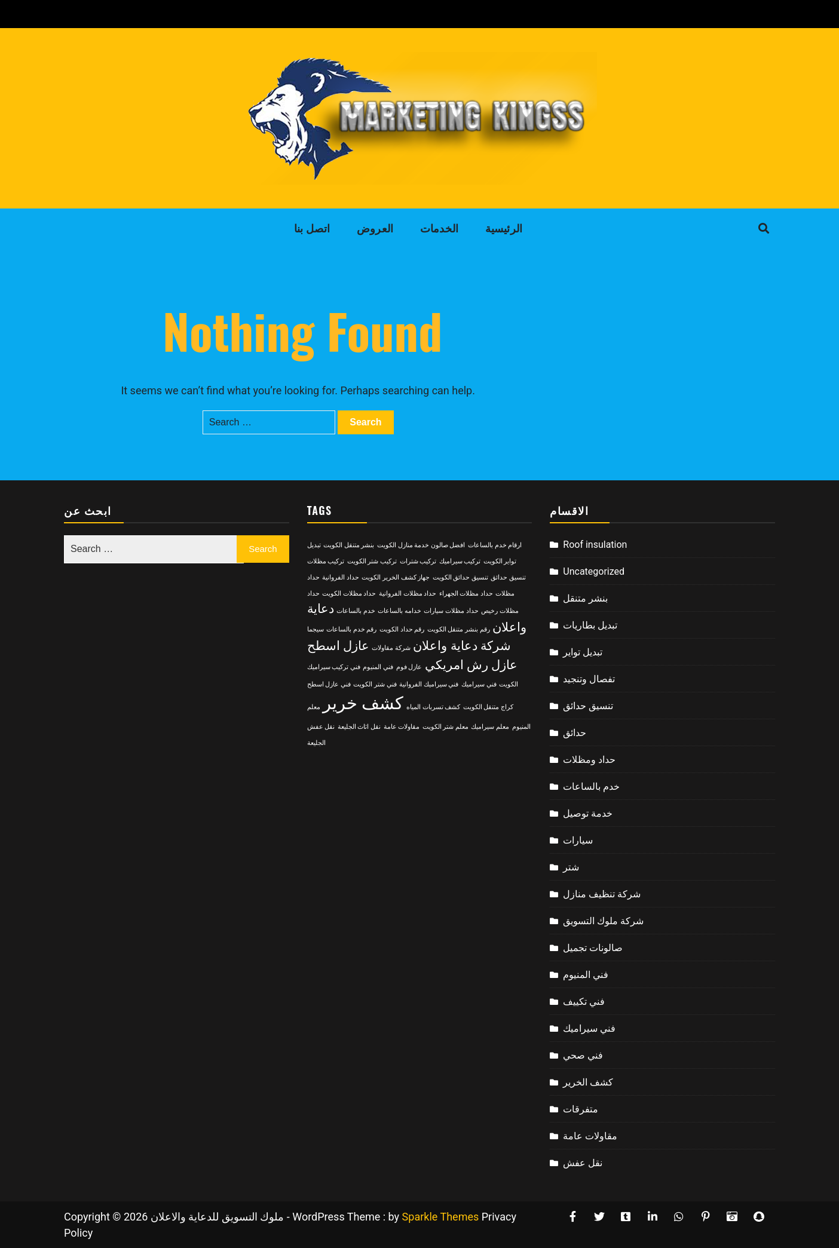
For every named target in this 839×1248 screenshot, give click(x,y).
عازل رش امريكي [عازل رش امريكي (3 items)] (471, 665)
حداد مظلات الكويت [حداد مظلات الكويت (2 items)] (349, 593)
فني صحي (583, 1055)
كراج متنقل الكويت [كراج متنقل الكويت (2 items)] (488, 707)
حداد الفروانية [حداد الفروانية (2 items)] (340, 577)
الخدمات (439, 228)
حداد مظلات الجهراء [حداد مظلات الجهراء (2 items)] (466, 593)
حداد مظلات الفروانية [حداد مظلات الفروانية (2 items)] (407, 593)
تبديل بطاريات (590, 625)
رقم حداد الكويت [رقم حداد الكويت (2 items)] (401, 629)
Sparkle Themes (440, 1216)
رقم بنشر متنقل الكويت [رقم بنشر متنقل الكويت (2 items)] (458, 629)
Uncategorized (593, 571)
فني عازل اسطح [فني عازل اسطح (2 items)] (329, 684)
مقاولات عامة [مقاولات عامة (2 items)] (402, 727)
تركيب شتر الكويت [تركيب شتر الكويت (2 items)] (372, 561)
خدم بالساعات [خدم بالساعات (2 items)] (355, 611)
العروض (375, 228)
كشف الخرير (588, 1082)
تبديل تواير (582, 652)
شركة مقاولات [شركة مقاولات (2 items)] (391, 648)
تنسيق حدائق (588, 706)
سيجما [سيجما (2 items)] (315, 629)
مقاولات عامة (590, 1136)
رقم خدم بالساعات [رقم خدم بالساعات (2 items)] (351, 629)
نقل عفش (582, 1163)
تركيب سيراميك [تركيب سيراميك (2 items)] (460, 561)
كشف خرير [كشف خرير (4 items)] (363, 703)
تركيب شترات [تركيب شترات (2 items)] (418, 561)
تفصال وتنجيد (589, 679)
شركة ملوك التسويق (603, 921)
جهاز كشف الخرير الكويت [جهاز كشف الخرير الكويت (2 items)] (396, 577)
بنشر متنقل (585, 598)
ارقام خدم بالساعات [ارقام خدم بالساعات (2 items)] (495, 545)
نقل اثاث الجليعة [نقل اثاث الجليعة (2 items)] (359, 727)
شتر (571, 867)
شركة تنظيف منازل (602, 894)
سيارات (578, 840)
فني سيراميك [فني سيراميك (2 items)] (479, 684)
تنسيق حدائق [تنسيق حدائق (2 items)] (508, 577)
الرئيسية (504, 228)
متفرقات (580, 1109)
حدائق (574, 732)
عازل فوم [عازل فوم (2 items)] (409, 667)
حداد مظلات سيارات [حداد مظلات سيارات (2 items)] (451, 611)
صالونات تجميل (593, 947)
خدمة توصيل (588, 813)
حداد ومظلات (589, 759)
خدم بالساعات (591, 786)
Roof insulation (595, 544)
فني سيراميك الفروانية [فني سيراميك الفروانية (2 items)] (428, 684)
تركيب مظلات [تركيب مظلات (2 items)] (326, 561)
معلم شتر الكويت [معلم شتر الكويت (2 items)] (445, 727)
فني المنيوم (585, 974)
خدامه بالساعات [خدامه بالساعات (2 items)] (399, 611)
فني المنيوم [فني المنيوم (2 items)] (378, 667)
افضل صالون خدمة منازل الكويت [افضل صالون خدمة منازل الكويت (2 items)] (421, 545)
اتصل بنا (312, 228)
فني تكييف (584, 1001)
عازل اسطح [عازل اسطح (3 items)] (338, 646)
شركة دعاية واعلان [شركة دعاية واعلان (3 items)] (461, 646)
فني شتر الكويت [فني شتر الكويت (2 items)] (374, 684)
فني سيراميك (589, 1028)
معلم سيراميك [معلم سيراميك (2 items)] (490, 727)
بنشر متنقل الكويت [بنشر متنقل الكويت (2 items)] (348, 545)
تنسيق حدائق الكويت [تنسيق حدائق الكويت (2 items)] (460, 577)
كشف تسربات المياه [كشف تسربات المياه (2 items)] (433, 707)
